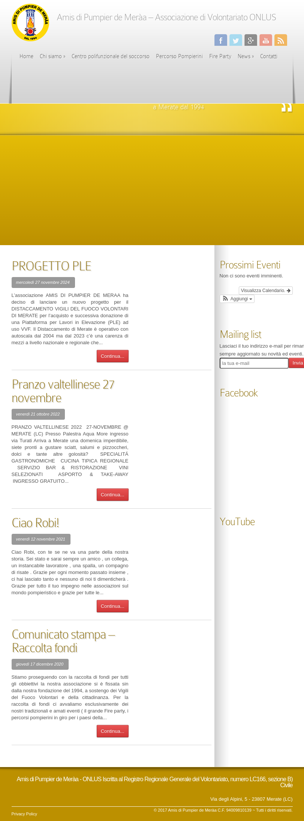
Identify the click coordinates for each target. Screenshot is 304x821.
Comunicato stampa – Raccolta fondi (63, 641)
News (246, 56)
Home (26, 56)
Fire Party (220, 56)
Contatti (268, 56)
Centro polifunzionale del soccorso (111, 56)
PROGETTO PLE (51, 266)
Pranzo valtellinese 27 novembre (63, 391)
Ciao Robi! (35, 523)
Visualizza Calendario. (266, 290)
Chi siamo (52, 56)
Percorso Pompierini (179, 56)
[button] (237, 299)
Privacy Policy (24, 814)
